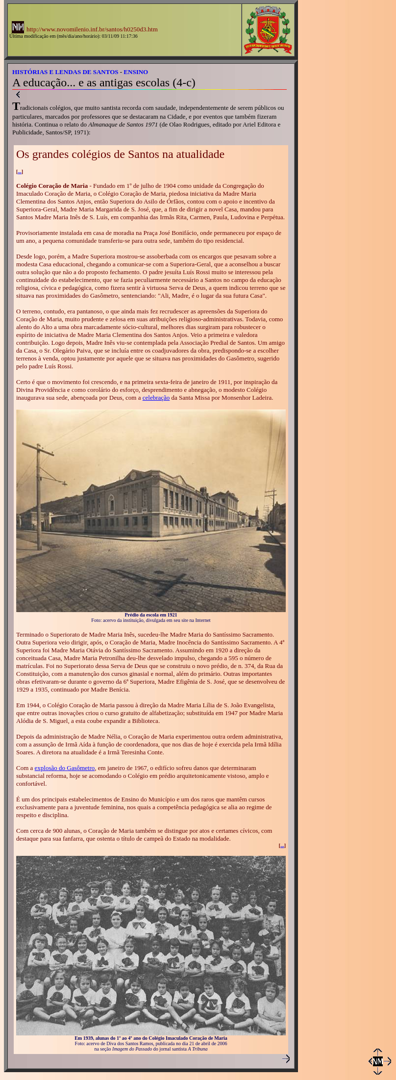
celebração (156, 397)
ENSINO (136, 72)
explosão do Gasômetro (65, 767)
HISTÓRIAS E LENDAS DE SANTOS (65, 72)
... (20, 171)
